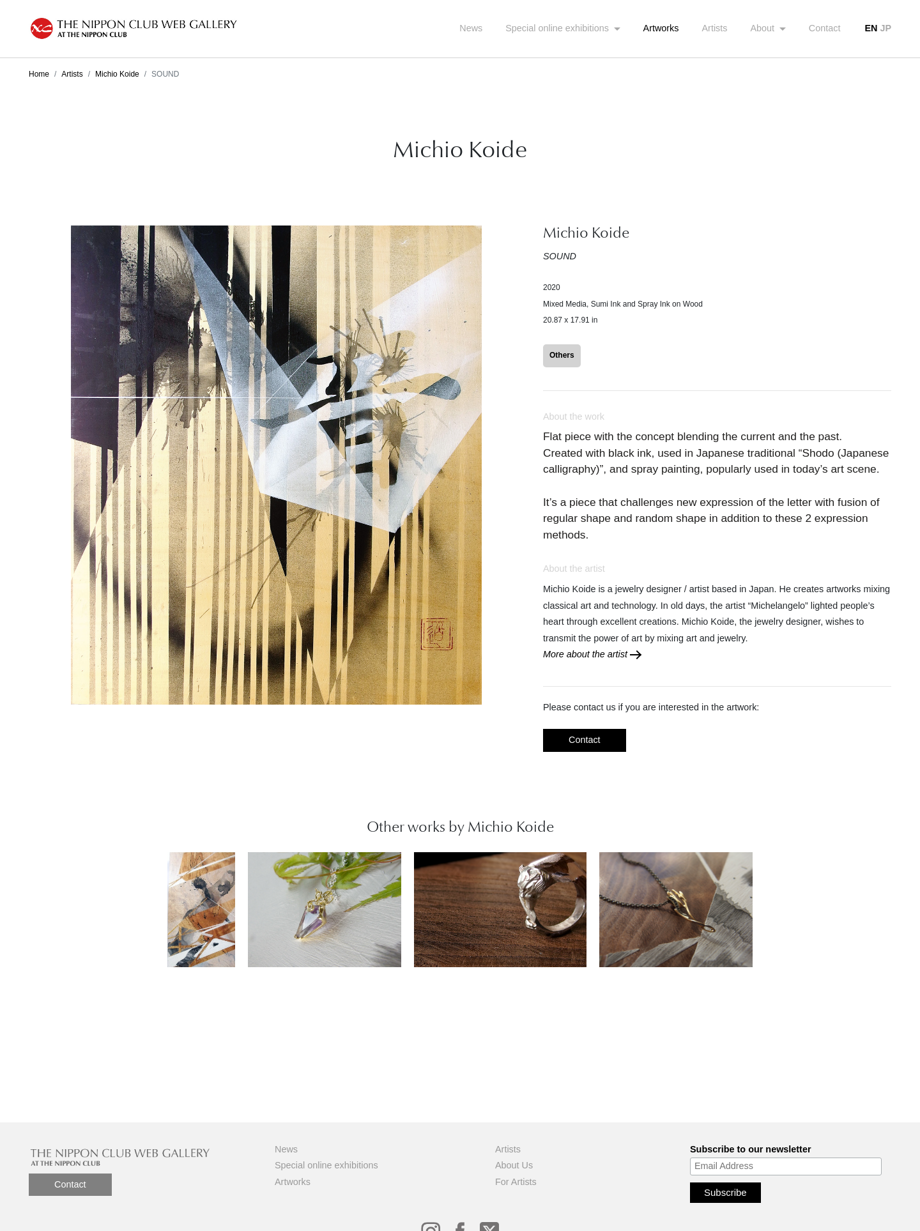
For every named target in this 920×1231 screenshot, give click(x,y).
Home (39, 74)
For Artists (516, 1182)
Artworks (661, 28)
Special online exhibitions (558, 28)
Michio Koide (117, 74)
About (764, 28)
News (470, 28)
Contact (825, 28)
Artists (715, 28)
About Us (514, 1165)
